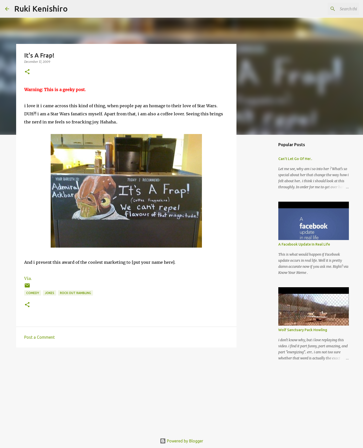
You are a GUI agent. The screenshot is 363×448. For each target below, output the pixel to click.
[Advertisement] (126, 390)
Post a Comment (39, 337)
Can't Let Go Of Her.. (295, 159)
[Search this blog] (332, 9)
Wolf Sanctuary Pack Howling (302, 330)
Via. (28, 278)
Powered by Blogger (181, 441)
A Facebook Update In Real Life (304, 244)
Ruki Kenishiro (41, 8)
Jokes (49, 293)
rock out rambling (75, 293)
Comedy (32, 293)
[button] (27, 72)
